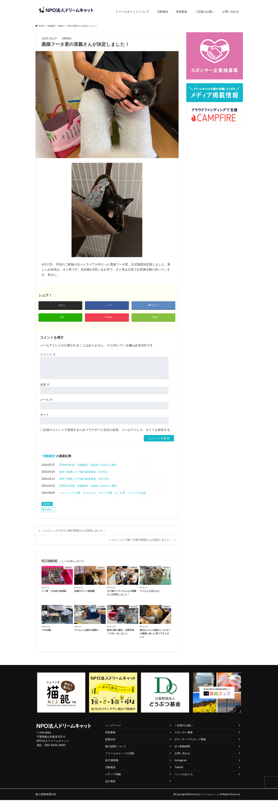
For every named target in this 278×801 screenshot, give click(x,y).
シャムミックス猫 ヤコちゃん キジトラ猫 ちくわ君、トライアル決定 (102, 493)
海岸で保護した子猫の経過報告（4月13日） (85, 479)
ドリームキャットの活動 (119, 754)
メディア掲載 (113, 775)
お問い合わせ (230, 11)
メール (46, 400)
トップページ (113, 726)
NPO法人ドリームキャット (204, 795)
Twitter (179, 768)
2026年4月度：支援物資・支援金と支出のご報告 (88, 465)
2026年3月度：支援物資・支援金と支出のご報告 (88, 486)
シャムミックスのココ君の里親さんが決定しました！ (73, 531)
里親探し (49, 510)
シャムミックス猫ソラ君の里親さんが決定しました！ (140, 540)
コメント (48, 355)
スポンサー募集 (183, 733)
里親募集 (181, 11)
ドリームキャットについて (132, 11)
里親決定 (110, 740)
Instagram (180, 761)
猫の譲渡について (115, 747)
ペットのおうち (183, 775)
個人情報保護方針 (45, 795)
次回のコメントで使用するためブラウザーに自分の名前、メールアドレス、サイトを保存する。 (108, 430)
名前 (45, 385)
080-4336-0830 (54, 746)
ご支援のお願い (205, 11)
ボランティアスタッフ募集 (190, 740)
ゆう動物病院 (182, 747)
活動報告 (162, 11)
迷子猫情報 (111, 761)
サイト (44, 415)
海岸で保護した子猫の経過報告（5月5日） (84, 472)
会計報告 (110, 782)
